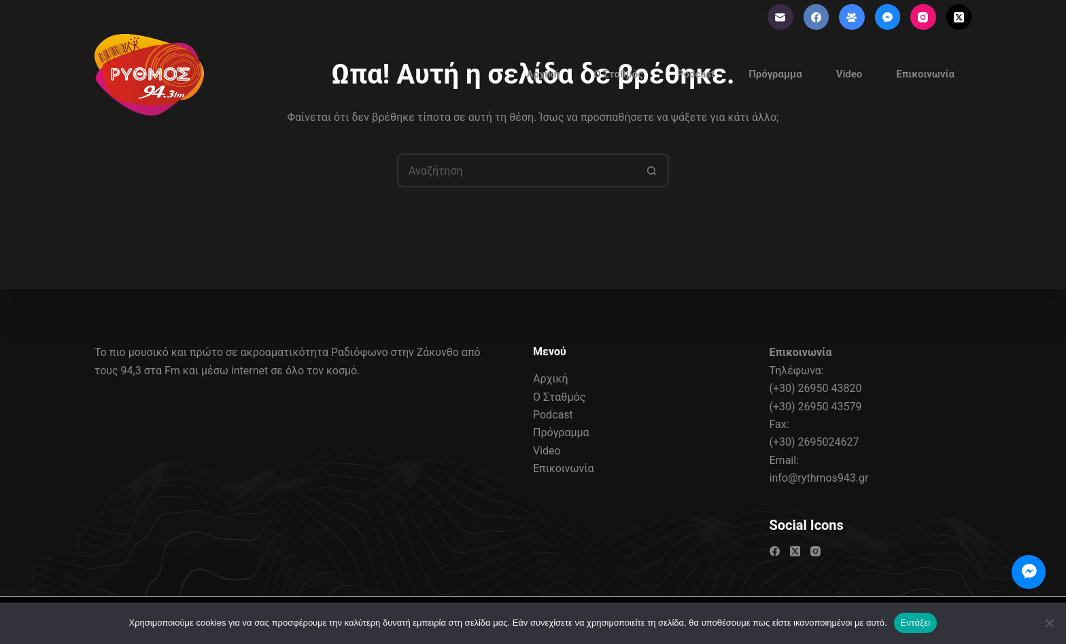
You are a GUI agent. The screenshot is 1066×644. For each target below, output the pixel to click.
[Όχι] (1049, 623)
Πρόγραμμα (775, 74)
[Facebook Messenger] (888, 17)
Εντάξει (916, 623)
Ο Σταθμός (618, 74)
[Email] (780, 17)
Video (849, 74)
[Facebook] (816, 17)
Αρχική (543, 74)
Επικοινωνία (925, 74)
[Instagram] (923, 17)
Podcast (696, 74)
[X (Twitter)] (959, 17)
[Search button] (652, 170)
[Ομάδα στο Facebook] (852, 17)
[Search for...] (516, 170)
